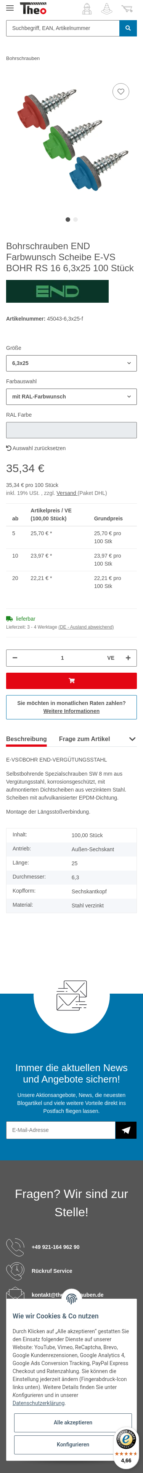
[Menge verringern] (14, 658)
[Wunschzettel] (107, 8)
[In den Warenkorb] (71, 681)
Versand (66, 493)
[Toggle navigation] (10, 4)
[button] (87, 8)
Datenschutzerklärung (38, 1403)
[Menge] (62, 658)
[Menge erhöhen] (128, 658)
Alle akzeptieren (73, 1422)
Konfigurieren (73, 1444)
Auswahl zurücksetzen (36, 448)
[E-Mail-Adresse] (61, 1130)
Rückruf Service (52, 1271)
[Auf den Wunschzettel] (120, 91)
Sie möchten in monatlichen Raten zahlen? (71, 707)
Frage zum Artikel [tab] (84, 739)
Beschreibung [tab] (26, 739)
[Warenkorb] (127, 8)
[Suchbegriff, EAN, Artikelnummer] (63, 28)
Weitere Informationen (71, 711)
